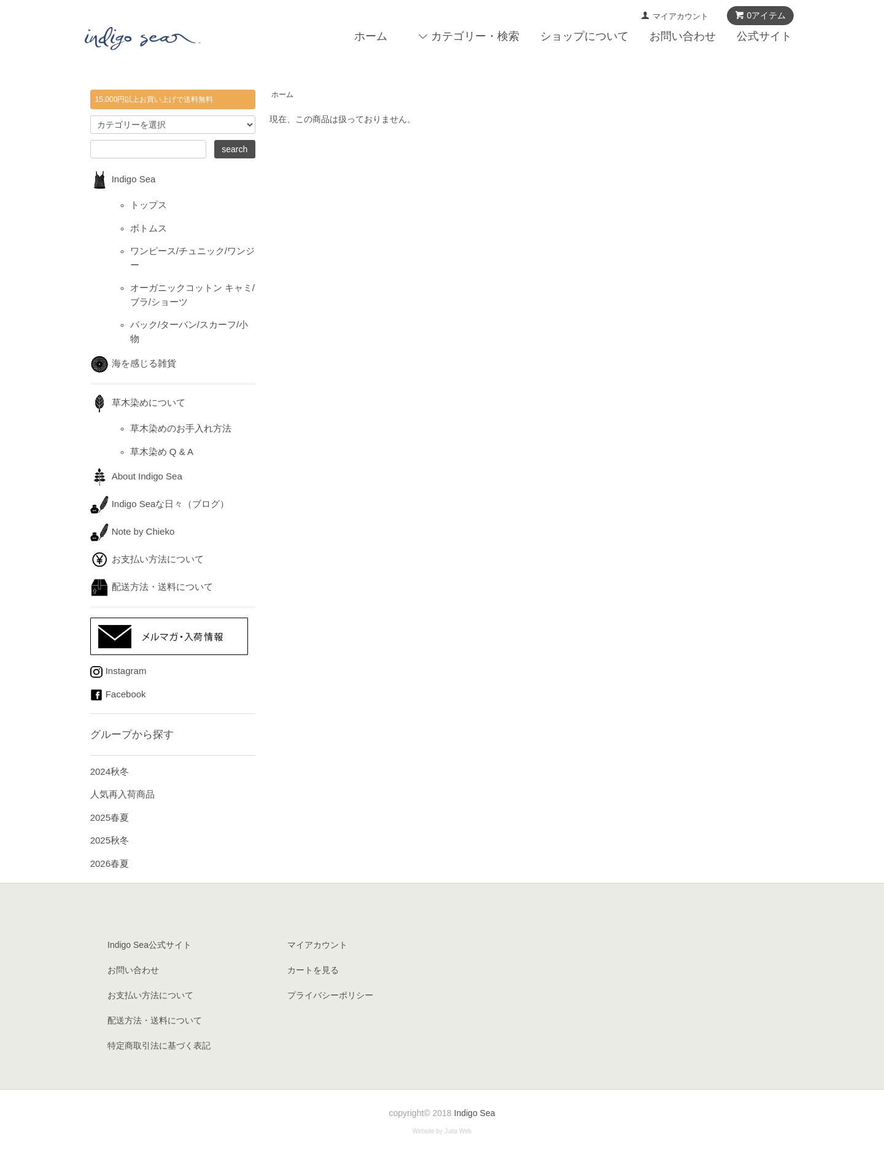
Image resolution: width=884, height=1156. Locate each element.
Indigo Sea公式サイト (149, 945)
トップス (148, 205)
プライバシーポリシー (330, 995)
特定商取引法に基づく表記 (159, 1045)
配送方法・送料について (151, 586)
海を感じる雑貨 (137, 363)
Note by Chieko (132, 531)
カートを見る (313, 970)
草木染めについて (137, 402)
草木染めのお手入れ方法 (180, 428)
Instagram (118, 670)
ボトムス (148, 228)
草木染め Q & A (161, 451)
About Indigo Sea (136, 476)
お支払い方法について (147, 559)
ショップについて (584, 36)
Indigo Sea (123, 179)
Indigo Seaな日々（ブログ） (160, 503)
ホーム (370, 36)
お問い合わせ (682, 36)
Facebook (118, 694)
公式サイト (764, 36)
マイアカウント (680, 16)
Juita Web (457, 1131)
